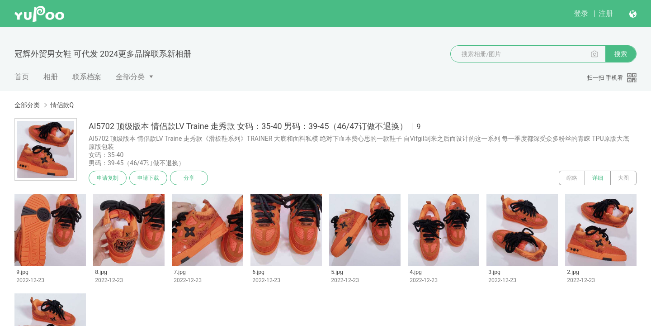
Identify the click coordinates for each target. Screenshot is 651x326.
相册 (50, 76)
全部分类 (130, 76)
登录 (581, 13)
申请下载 (148, 178)
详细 (597, 178)
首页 (21, 76)
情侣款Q (62, 105)
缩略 (571, 178)
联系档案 (86, 76)
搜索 (620, 54)
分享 (189, 178)
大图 (623, 178)
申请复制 (107, 178)
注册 (606, 13)
